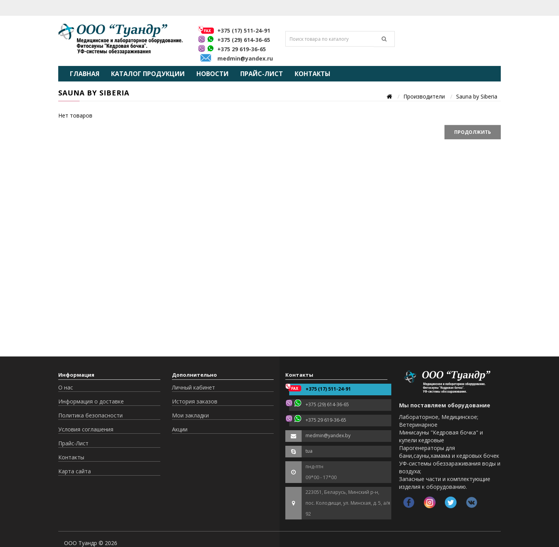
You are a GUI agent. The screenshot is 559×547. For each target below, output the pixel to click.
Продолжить (472, 132)
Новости (212, 73)
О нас (65, 387)
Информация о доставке (91, 401)
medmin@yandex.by (328, 435)
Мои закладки (190, 415)
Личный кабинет (193, 387)
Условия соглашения (85, 429)
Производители (424, 96)
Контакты (312, 73)
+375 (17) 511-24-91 (243, 30)
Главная (84, 73)
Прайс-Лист (261, 73)
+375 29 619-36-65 (241, 49)
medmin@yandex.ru (245, 58)
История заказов (194, 401)
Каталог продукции (148, 73)
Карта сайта (74, 471)
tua (309, 451)
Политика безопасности (90, 415)
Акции (179, 429)
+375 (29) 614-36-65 (243, 39)
